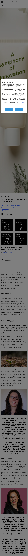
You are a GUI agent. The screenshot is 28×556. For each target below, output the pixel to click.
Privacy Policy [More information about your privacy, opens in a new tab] (21, 102)
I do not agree (9, 109)
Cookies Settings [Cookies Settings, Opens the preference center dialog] (13, 105)
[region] (14, 96)
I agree (18, 109)
